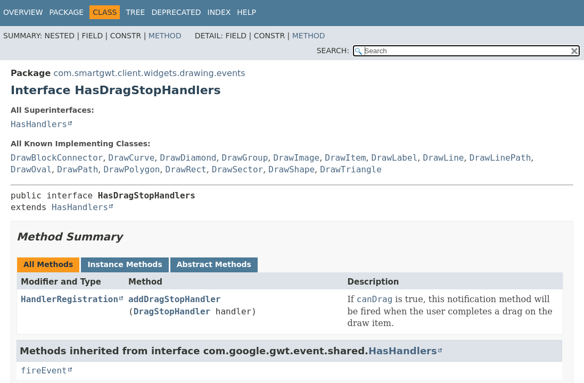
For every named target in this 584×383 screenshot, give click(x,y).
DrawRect (186, 169)
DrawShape (291, 169)
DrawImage (296, 158)
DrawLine (443, 158)
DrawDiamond (188, 158)
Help (246, 12)
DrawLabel (395, 158)
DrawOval (31, 169)
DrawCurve (132, 158)
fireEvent (44, 370)
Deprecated (176, 12)
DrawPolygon (131, 169)
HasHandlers (39, 124)
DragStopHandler (172, 311)
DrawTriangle (351, 169)
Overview (23, 12)
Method (165, 35)
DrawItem (345, 158)
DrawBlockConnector (57, 158)
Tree (135, 12)
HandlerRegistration (69, 299)
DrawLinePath (500, 158)
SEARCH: (333, 50)
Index (219, 12)
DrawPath (77, 169)
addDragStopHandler (174, 299)
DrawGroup (245, 158)
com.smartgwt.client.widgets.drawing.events (149, 73)
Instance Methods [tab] (124, 264)
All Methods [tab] (48, 264)
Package (67, 12)
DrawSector (237, 169)
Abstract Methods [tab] (214, 264)
